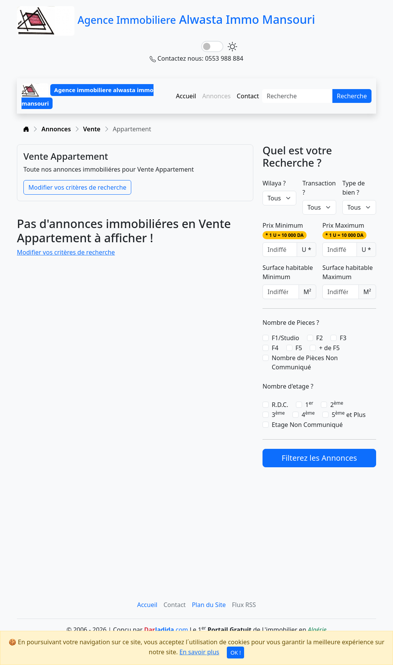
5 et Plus (348, 414)
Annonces (56, 129)
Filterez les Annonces (319, 458)
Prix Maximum (344, 230)
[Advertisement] (319, 524)
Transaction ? (319, 188)
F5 (299, 348)
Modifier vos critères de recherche (77, 187)
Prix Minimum (285, 230)
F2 (319, 338)
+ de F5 (329, 348)
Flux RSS (244, 604)
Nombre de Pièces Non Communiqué (305, 362)
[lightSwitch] (212, 46)
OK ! (235, 652)
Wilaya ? (274, 183)
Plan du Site (209, 604)
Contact (248, 96)
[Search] (297, 96)
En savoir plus (199, 652)
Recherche (352, 96)
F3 (343, 338)
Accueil (186, 96)
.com (166, 629)
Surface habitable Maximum (347, 272)
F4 (275, 348)
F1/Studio (285, 338)
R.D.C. (280, 404)
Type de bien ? (353, 188)
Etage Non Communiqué (307, 424)
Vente (92, 129)
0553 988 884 (224, 58)
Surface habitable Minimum (288, 272)
